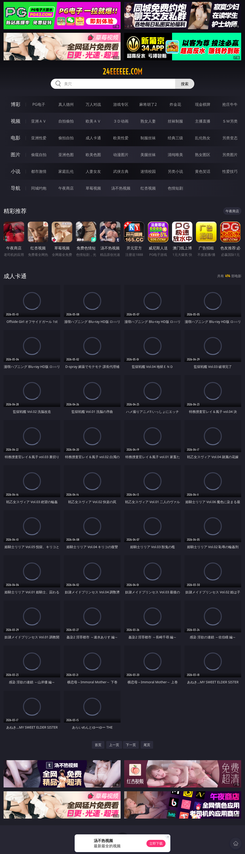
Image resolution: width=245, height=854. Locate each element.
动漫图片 (120, 154)
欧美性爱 (120, 137)
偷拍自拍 (66, 137)
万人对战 (93, 104)
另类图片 (230, 154)
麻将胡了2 (148, 104)
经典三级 (175, 137)
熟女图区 (202, 154)
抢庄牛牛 (230, 104)
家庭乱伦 (66, 171)
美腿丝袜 (148, 154)
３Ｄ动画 (120, 121)
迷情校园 (148, 171)
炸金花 (175, 104)
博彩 (15, 104)
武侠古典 (120, 171)
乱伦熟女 (202, 137)
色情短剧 (175, 188)
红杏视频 (148, 188)
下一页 (131, 744)
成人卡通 (93, 137)
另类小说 (175, 171)
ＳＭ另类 (230, 121)
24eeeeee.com (122, 71)
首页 (98, 744)
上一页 (114, 744)
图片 (15, 154)
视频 (15, 121)
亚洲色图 (66, 154)
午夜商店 (66, 188)
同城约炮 (38, 188)
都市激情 (38, 171)
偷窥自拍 (38, 154)
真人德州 (66, 104)
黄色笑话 (202, 171)
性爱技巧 (230, 171)
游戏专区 (120, 104)
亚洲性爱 (38, 137)
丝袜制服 (175, 121)
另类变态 (230, 137)
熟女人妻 (148, 121)
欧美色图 (93, 154)
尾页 (147, 744)
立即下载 (156, 843)
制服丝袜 (148, 137)
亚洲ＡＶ (38, 121)
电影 (15, 138)
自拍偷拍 (66, 121)
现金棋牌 (202, 104)
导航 (15, 188)
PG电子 (38, 104)
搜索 (185, 83)
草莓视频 (93, 188)
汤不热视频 (120, 188)
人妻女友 (93, 171)
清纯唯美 (175, 154)
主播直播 (202, 121)
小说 (15, 171)
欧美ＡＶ (93, 121)
